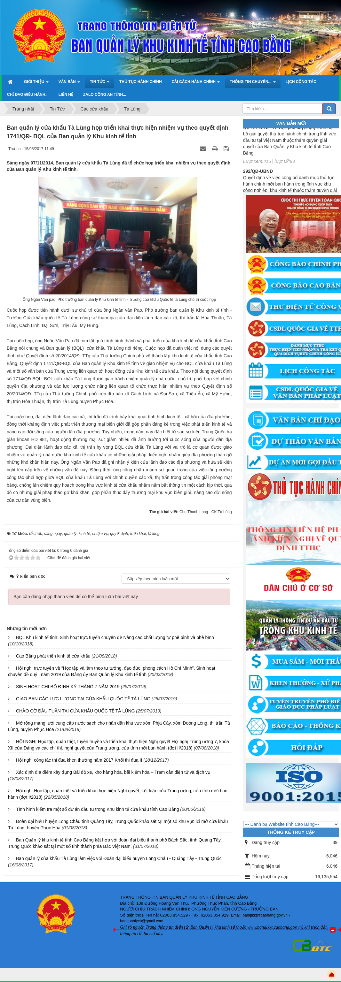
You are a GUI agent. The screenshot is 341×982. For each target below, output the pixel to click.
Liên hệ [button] (66, 94)
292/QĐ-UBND (258, 174)
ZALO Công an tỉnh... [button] (104, 94)
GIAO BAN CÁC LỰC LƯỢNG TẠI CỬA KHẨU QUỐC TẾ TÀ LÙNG (83, 698)
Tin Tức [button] (99, 84)
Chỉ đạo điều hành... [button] (28, 94)
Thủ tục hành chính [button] (140, 82)
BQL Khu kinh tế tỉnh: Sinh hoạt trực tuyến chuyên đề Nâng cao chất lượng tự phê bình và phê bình (115, 637)
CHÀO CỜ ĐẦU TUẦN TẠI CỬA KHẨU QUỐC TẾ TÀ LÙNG (75, 710)
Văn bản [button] (69, 84)
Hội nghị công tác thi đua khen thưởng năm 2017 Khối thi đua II (79, 760)
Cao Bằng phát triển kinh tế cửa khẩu (53, 655)
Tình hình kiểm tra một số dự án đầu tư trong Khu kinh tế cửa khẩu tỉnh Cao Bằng (97, 809)
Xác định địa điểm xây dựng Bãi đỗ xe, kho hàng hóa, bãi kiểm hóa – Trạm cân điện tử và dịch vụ (113, 772)
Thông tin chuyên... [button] (252, 84)
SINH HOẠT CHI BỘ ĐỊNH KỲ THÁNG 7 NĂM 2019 (68, 686)
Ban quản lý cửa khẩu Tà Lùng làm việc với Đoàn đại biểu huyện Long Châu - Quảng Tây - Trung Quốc (119, 858)
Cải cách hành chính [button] (196, 84)
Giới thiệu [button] (36, 84)
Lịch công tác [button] (301, 82)
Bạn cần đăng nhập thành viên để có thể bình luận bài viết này (75, 596)
